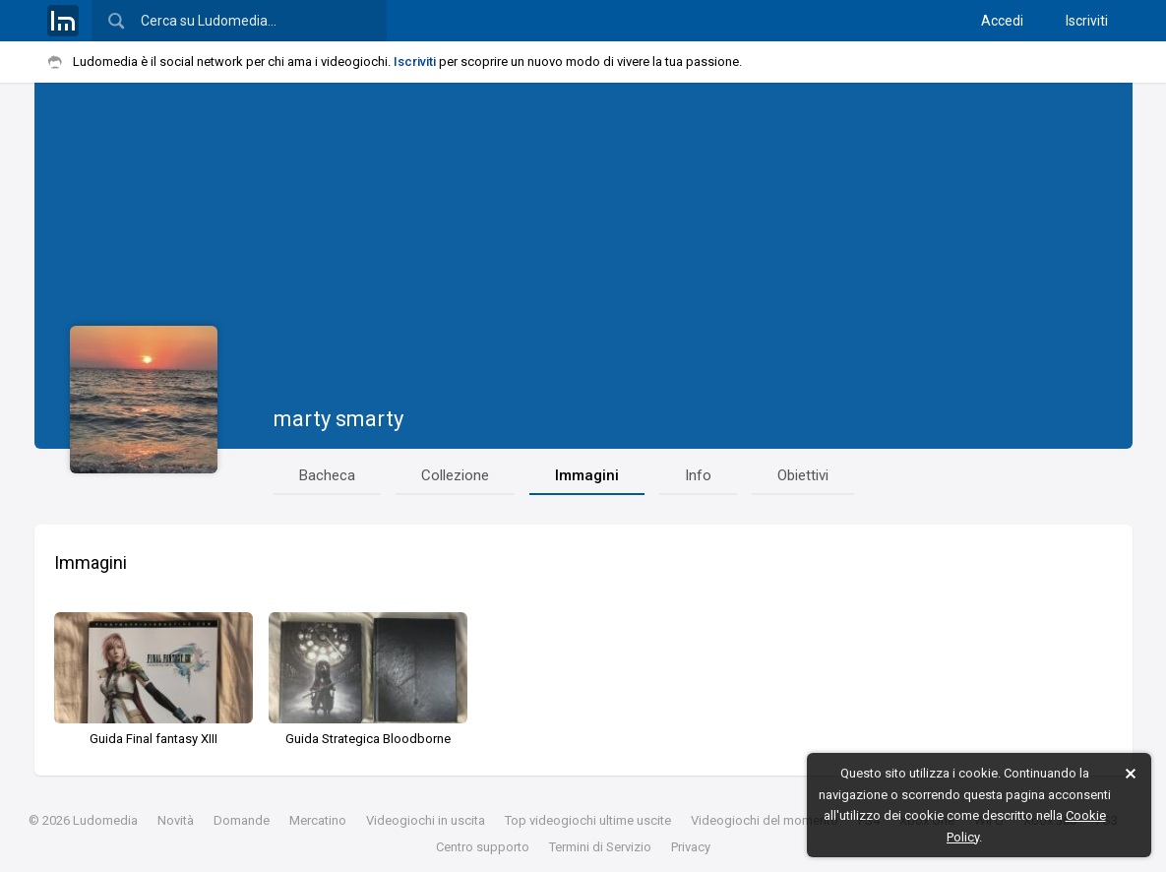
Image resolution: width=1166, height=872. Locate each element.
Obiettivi (802, 475)
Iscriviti (1087, 21)
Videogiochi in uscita (425, 820)
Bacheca (327, 475)
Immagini (587, 475)
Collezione (455, 475)
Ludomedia (105, 820)
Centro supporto (482, 847)
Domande (242, 820)
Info (698, 475)
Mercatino (317, 820)
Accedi (1002, 21)
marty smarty (338, 418)
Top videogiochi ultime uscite (588, 820)
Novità (175, 820)
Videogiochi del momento (764, 820)
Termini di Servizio (600, 847)
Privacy (690, 847)
